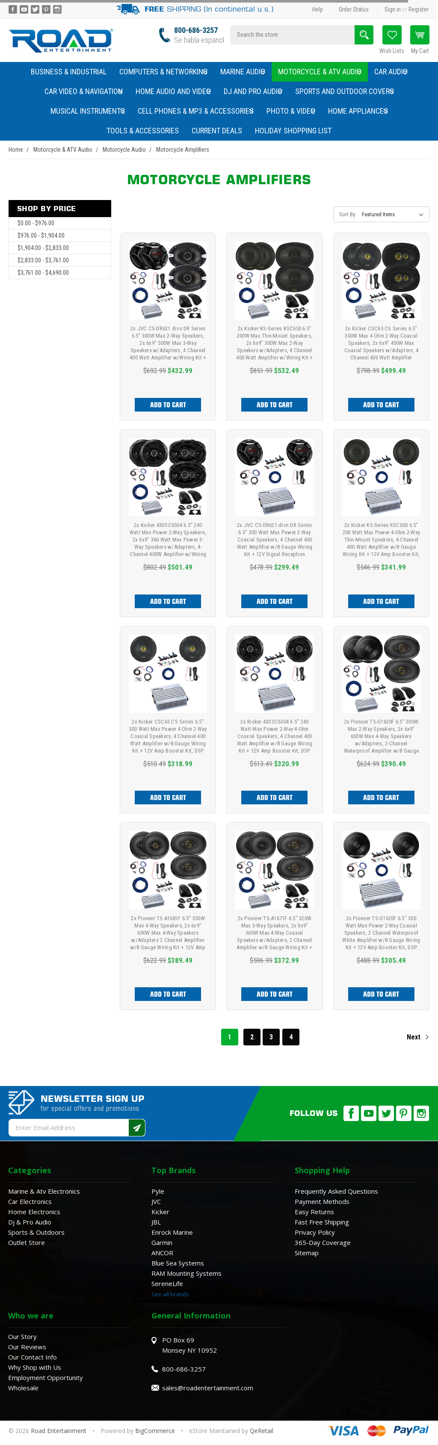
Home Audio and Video (173, 91)
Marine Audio (242, 71)
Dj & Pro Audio (29, 1222)
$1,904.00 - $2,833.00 (43, 247)
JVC (156, 1201)
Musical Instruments (87, 110)
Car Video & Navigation (83, 91)
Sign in (393, 9)
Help (317, 9)
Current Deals (217, 130)
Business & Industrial (69, 71)
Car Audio (391, 71)
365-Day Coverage (323, 1242)
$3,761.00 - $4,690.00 (43, 272)
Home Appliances (358, 110)
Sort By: (347, 214)
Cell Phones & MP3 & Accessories (196, 110)
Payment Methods (322, 1201)
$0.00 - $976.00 (36, 223)
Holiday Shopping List (293, 130)
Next (418, 1037)
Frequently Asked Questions (336, 1191)
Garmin (161, 1242)
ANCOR (162, 1252)
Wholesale (23, 1387)
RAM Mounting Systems (186, 1273)
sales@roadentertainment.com (207, 1387)
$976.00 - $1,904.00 (41, 235)
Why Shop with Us (34, 1367)
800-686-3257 (196, 30)
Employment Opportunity (45, 1377)
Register (418, 9)
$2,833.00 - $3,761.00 (43, 260)
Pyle (157, 1191)
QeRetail (261, 1431)
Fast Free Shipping (322, 1222)
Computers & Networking (163, 71)
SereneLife (167, 1283)
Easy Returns (314, 1211)
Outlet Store (26, 1242)
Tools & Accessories (143, 130)
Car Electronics (30, 1201)
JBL (156, 1222)
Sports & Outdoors (36, 1232)
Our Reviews (27, 1346)
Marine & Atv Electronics (44, 1191)
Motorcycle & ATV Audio (319, 71)
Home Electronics (34, 1211)
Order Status (354, 9)
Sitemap (307, 1252)
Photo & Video (290, 110)
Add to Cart (168, 404)
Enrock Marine (172, 1232)
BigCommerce (155, 1431)
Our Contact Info (32, 1357)
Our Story (22, 1336)
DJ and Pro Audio (253, 91)
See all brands (170, 1294)
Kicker (160, 1211)
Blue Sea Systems (177, 1263)
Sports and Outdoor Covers (344, 91)
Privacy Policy (315, 1232)
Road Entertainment (59, 1431)
